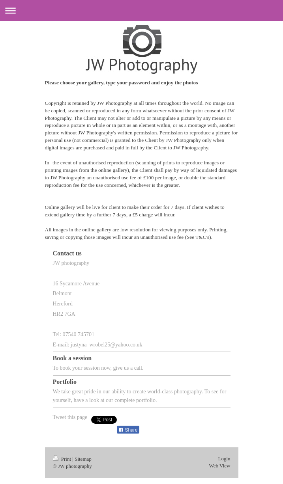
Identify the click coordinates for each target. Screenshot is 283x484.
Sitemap (83, 465)
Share (127, 436)
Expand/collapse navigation (141, 10)
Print (63, 465)
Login (224, 465)
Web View (220, 472)
